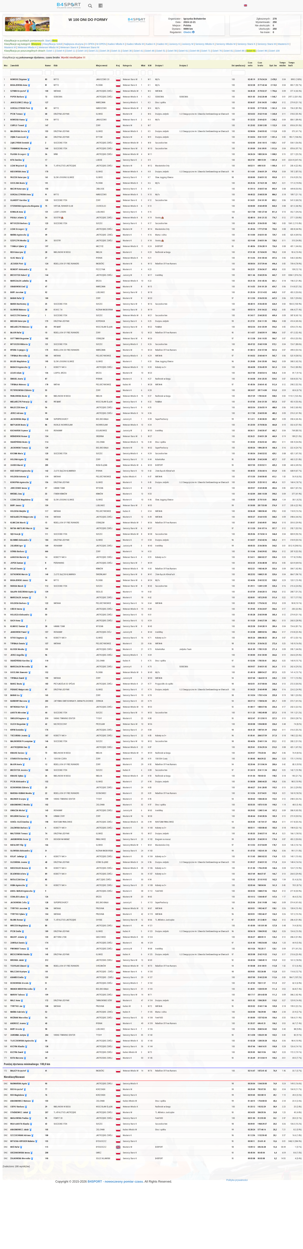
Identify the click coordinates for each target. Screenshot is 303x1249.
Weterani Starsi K (69, 47)
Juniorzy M (187, 44)
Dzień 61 (183, 50)
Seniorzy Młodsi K (204, 44)
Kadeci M (162, 44)
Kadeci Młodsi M (135, 44)
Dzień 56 (172, 50)
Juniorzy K (174, 44)
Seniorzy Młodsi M (225, 44)
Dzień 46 (149, 50)
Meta (55, 40)
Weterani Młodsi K (27, 47)
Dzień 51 (161, 50)
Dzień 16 (82, 50)
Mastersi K (283, 44)
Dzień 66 (194, 50)
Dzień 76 (217, 50)
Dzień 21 (93, 50)
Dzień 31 (115, 50)
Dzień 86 (239, 50)
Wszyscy (36, 44)
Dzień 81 (228, 50)
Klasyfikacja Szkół (52, 44)
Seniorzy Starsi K (246, 44)
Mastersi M (10, 47)
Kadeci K (150, 44)
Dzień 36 (127, 50)
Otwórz (189, 32)
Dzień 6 (60, 50)
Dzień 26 (104, 50)
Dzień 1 (50, 50)
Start (47, 40)
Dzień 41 (138, 50)
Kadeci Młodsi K (116, 44)
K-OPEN (90, 44)
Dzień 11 (71, 50)
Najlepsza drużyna (73, 44)
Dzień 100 (274, 50)
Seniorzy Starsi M (266, 44)
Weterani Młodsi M (48, 47)
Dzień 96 (262, 50)
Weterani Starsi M (89, 47)
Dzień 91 (251, 50)
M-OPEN (101, 44)
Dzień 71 (206, 50)
